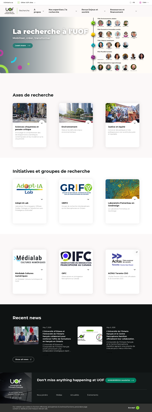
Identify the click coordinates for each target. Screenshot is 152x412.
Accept (131, 408)
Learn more (22, 46)
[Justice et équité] (122, 125)
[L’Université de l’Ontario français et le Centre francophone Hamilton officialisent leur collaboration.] (108, 341)
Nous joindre (42, 395)
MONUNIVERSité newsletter (121, 380)
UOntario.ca (8, 2)
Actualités (74, 395)
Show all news (23, 360)
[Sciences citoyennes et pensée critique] (29, 125)
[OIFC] (76, 272)
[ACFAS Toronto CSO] (122, 272)
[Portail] (143, 2)
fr (132, 2)
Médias (59, 395)
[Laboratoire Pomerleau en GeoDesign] (122, 201)
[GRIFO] (76, 201)
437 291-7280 (17, 398)
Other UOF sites (26, 2)
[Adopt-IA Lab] (29, 201)
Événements (92, 395)
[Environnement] (76, 125)
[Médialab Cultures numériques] (29, 272)
